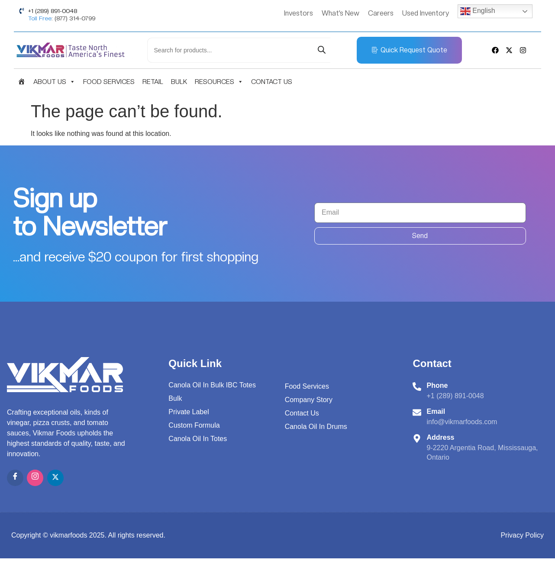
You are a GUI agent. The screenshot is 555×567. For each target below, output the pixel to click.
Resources (219, 81)
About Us (54, 81)
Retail (152, 82)
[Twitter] (55, 478)
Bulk (179, 82)
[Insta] (35, 478)
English (477, 11)
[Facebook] (15, 478)
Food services (109, 82)
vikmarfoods (68, 535)
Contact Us (271, 82)
